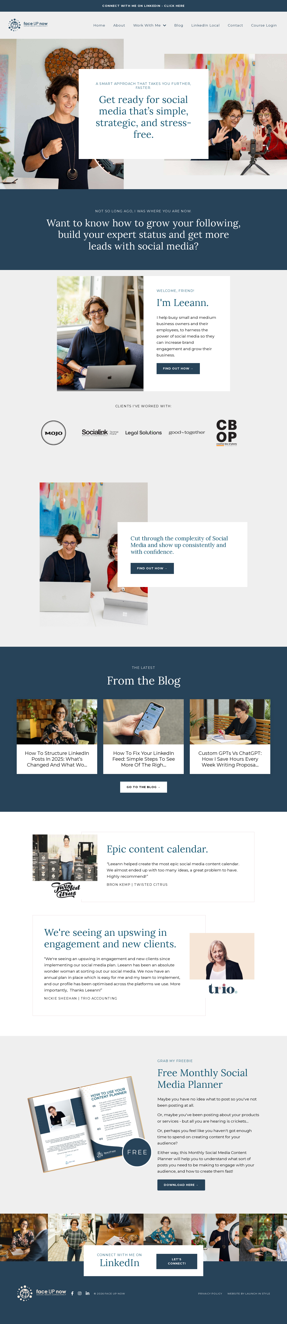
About (116, 25)
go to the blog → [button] (144, 789)
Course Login (264, 25)
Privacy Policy (210, 1310)
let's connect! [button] (176, 1277)
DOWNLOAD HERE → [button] (181, 1201)
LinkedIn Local (204, 25)
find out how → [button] (179, 373)
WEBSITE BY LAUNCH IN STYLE (248, 1310)
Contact (235, 25)
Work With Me (148, 25)
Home (96, 25)
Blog (177, 25)
